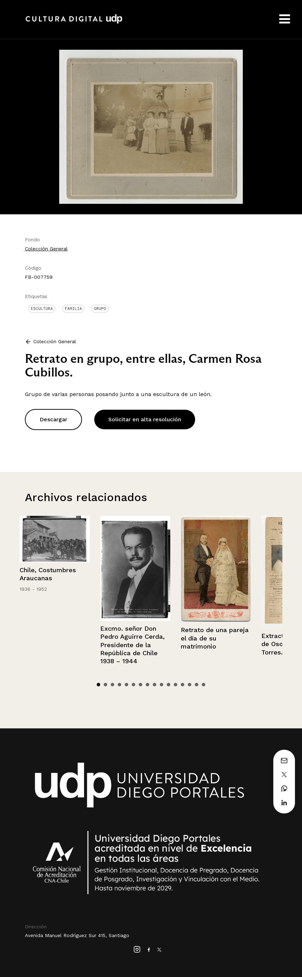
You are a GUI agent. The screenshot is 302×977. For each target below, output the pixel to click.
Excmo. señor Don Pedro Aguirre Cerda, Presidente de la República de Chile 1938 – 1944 (132, 645)
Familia (73, 308)
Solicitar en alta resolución (144, 419)
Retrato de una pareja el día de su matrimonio (215, 638)
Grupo (100, 308)
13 (182, 684)
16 (203, 684)
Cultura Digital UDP (74, 23)
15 (196, 684)
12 (175, 684)
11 (168, 684)
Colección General (46, 248)
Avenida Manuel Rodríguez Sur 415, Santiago (77, 935)
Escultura (42, 308)
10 (161, 684)
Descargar (53, 419)
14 (189, 684)
